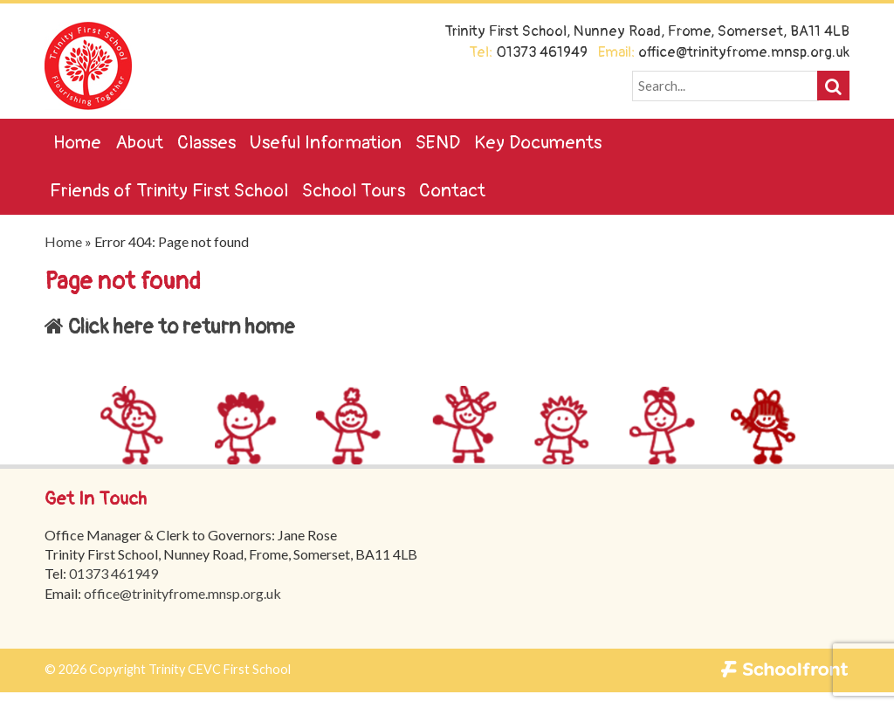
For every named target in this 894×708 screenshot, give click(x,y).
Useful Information (326, 143)
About (139, 143)
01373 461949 (113, 573)
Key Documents (538, 143)
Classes (206, 143)
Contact (452, 191)
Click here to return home (170, 327)
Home (77, 143)
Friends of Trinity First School (169, 191)
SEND (438, 143)
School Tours (353, 191)
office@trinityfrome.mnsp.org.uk (182, 593)
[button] (833, 85)
